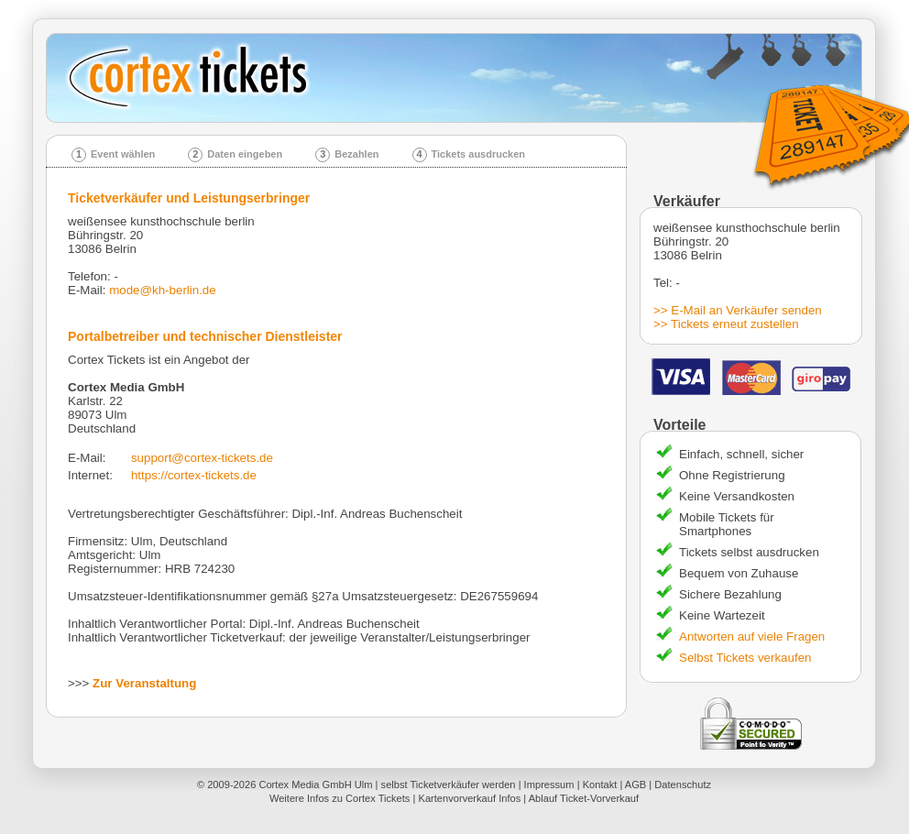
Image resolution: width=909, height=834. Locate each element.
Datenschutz (682, 784)
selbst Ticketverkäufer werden (448, 784)
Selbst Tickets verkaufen (745, 657)
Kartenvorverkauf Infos (469, 798)
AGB (635, 784)
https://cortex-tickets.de (194, 475)
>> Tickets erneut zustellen (726, 324)
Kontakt (600, 784)
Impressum (549, 784)
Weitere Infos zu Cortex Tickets (340, 798)
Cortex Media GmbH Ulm (315, 784)
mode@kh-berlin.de (162, 290)
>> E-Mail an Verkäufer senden (737, 310)
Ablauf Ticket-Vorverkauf (584, 798)
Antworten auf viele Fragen (752, 636)
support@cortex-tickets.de (202, 458)
